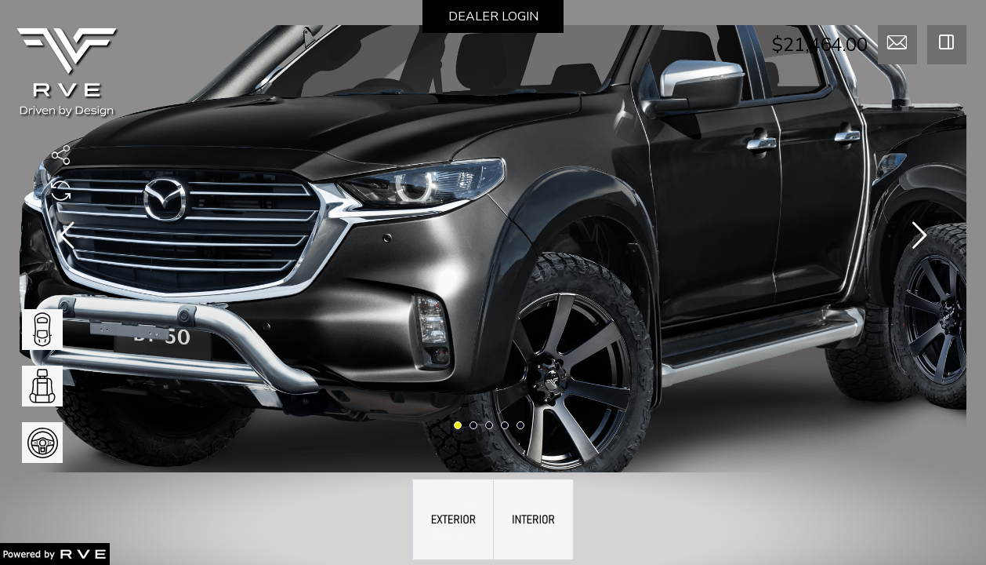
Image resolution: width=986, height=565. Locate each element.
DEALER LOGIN (493, 16)
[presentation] (66, 238)
